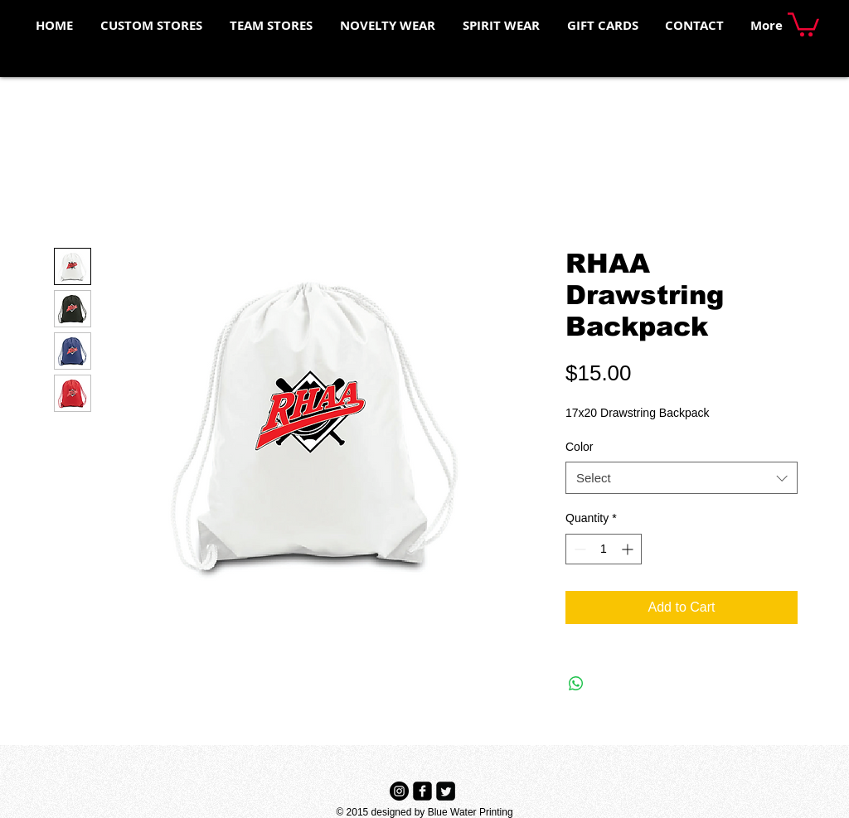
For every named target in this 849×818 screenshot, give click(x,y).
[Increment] (629, 549)
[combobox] (681, 478)
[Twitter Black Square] (445, 791)
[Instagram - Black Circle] (399, 791)
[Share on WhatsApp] (576, 684)
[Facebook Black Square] (422, 791)
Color (579, 446)
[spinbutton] (604, 549)
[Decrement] (578, 549)
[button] (803, 23)
